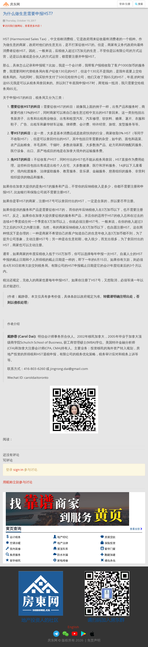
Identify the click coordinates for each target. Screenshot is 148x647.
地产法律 (62, 543)
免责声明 (93, 640)
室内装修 (15, 549)
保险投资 (110, 543)
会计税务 (15, 537)
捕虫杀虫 (110, 560)
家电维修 (62, 560)
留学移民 (15, 560)
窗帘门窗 (110, 549)
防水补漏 (62, 554)
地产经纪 (62, 537)
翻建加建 (110, 554)
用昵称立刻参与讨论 (17, 482)
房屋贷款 (110, 537)
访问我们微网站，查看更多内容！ (22, 25)
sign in (18, 469)
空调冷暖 (15, 543)
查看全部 (136, 529)
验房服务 (15, 554)
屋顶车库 (62, 549)
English (73, 627)
